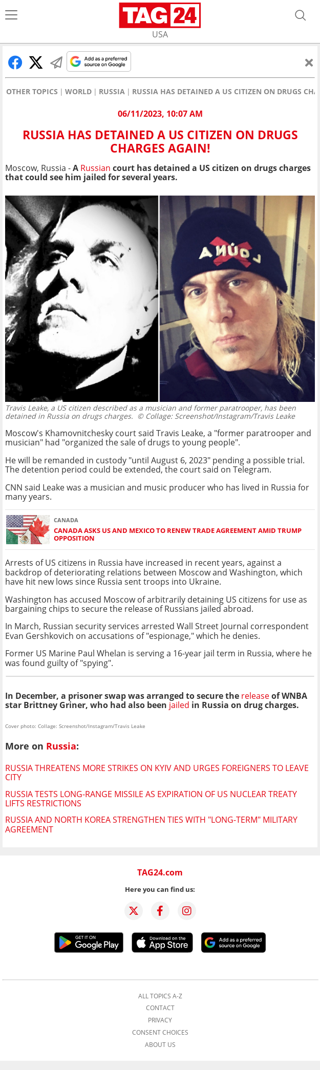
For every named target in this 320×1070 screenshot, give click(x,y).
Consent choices (160, 1032)
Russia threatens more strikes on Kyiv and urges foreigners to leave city (157, 772)
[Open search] (300, 15)
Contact (160, 1008)
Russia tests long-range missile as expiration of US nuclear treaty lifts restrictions (151, 798)
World (78, 92)
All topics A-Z (160, 996)
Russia (112, 92)
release (254, 695)
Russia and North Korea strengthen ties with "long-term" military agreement (151, 824)
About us (160, 1044)
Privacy (160, 1020)
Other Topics (32, 92)
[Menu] (11, 15)
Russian (95, 168)
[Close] (309, 62)
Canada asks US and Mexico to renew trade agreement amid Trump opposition (178, 535)
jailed (179, 705)
